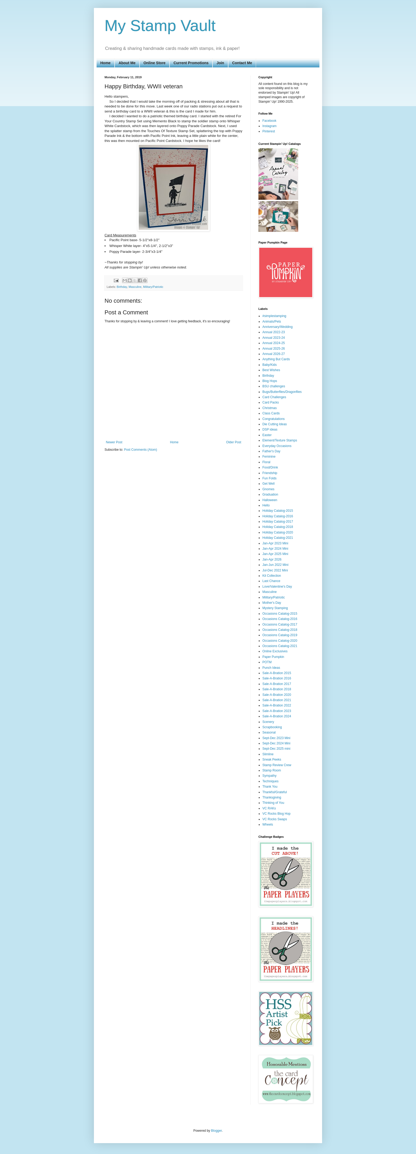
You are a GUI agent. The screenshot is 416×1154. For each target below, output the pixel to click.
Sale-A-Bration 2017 (276, 684)
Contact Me (242, 63)
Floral (266, 462)
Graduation (270, 494)
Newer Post (114, 442)
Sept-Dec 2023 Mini (276, 738)
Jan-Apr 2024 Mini (275, 548)
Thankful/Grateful (274, 792)
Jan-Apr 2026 (271, 559)
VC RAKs (269, 808)
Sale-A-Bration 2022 (276, 705)
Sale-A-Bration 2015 (276, 673)
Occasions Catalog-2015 (279, 613)
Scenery (268, 722)
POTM (267, 662)
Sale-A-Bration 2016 (276, 678)
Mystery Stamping (275, 608)
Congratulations (273, 419)
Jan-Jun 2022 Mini (275, 565)
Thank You (270, 786)
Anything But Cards (276, 359)
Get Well (268, 483)
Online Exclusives (275, 651)
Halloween (269, 500)
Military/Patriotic (153, 286)
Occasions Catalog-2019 (279, 635)
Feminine (268, 456)
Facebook (269, 121)
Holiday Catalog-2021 (277, 538)
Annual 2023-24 (273, 338)
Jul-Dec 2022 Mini (275, 570)
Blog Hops (269, 381)
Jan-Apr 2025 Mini (275, 554)
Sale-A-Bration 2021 (276, 700)
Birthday (122, 286)
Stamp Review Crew (276, 765)
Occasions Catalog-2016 (279, 619)
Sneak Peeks (271, 759)
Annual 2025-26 (273, 348)
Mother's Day (271, 603)
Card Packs (270, 402)
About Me (127, 63)
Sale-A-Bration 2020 (276, 695)
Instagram (269, 126)
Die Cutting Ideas (274, 424)
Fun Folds (269, 478)
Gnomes (268, 489)
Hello (266, 505)
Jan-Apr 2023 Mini (275, 543)
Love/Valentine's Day (277, 586)
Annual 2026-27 (273, 354)
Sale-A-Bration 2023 (276, 711)
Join (220, 63)
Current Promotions (191, 63)
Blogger (216, 1131)
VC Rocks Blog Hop (276, 813)
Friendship (269, 473)
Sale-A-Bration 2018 (276, 689)
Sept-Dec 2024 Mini (276, 743)
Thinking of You (273, 803)
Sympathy (269, 776)
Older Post (233, 442)
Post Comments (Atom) (140, 450)
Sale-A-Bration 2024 (276, 716)
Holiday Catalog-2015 (277, 511)
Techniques (270, 781)
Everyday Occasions (276, 446)
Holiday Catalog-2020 (277, 532)
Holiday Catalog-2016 (277, 516)
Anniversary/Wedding (277, 327)
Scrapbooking (272, 727)
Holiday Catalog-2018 (277, 527)
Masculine (135, 286)
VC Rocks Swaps (274, 819)
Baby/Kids (269, 365)
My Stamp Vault (160, 25)
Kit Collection (271, 576)
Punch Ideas (271, 668)
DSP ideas (269, 429)
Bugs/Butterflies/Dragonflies (282, 392)
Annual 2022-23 (273, 332)
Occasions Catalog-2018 (279, 630)
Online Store (155, 63)
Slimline (268, 754)
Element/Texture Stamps (279, 440)
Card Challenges (274, 397)
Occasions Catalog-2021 (279, 646)
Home (105, 63)
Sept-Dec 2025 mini (276, 748)
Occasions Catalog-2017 (279, 624)
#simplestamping (274, 316)
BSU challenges (273, 386)
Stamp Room (271, 770)
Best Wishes (271, 370)
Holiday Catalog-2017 (277, 521)
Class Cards (271, 413)
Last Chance (271, 581)
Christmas (269, 408)
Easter (267, 435)
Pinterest (268, 131)
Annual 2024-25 (273, 343)
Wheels (267, 824)
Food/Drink (270, 467)
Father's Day (271, 451)
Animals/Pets (271, 321)
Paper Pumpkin (273, 657)
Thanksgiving (271, 797)
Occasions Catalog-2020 (279, 641)
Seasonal (269, 732)
